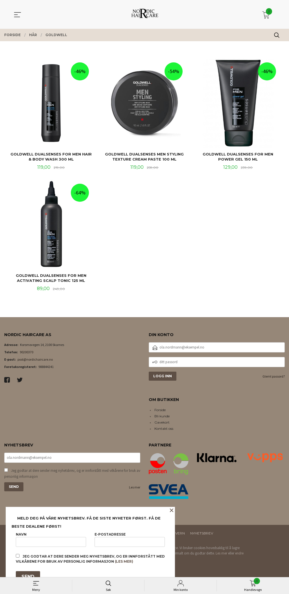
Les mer (134, 488)
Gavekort (162, 423)
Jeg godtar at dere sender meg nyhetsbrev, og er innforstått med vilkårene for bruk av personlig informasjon (72, 474)
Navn (51, 539)
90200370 (26, 352)
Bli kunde (162, 417)
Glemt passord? (273, 377)
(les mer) (124, 561)
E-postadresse (130, 539)
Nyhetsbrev (201, 534)
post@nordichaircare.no (35, 360)
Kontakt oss (163, 429)
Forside (160, 411)
